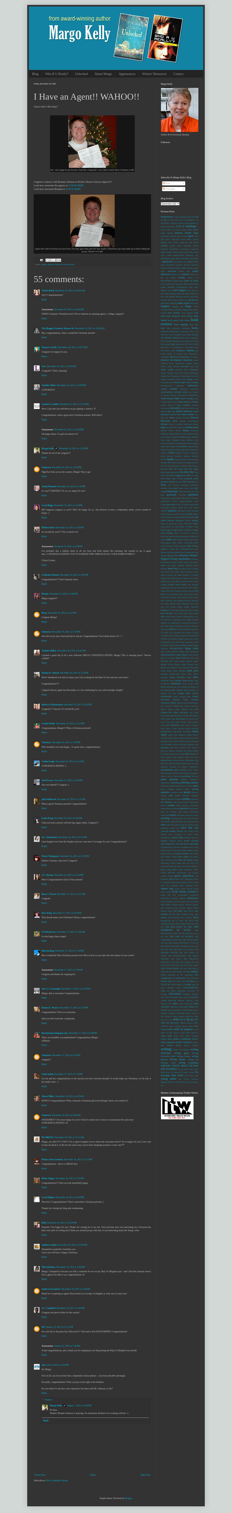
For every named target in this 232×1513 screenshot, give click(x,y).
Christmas (194, 370)
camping (190, 350)
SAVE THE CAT (189, 828)
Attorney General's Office (170, 268)
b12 (197, 278)
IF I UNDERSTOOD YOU (187, 549)
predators (164, 767)
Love (168, 642)
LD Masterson (49, 932)
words (169, 1029)
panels (175, 744)
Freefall (180, 479)
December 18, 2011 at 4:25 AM (69, 1096)
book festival (186, 316)
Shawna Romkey (182, 853)
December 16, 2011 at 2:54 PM (74, 673)
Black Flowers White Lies (178, 300)
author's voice (176, 274)
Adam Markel (193, 230)
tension (164, 917)
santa (196, 825)
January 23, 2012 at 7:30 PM (67, 1346)
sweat (176, 908)
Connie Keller (48, 723)
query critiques (167, 789)
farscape (178, 459)
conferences (192, 385)
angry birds (183, 252)
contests (173, 389)
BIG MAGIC (170, 297)
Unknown (46, 467)
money (172, 681)
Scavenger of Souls (182, 834)
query (195, 786)
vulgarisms (174, 1007)
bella (191, 287)
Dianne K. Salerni (50, 673)
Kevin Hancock (192, 601)
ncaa (191, 709)
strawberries (165, 898)
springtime (189, 879)
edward (195, 434)
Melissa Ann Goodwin (52, 1159)
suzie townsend (167, 908)
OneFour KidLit (184, 728)
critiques (194, 402)
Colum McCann (167, 382)
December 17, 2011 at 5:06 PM (83, 1033)
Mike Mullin (193, 674)
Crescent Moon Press (168, 402)
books (195, 327)
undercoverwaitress (51, 1289)
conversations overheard (171, 392)
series (174, 850)
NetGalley (184, 712)
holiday (195, 520)
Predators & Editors (178, 767)
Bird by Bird (189, 297)
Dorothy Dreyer (167, 430)
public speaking (169, 779)
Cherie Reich (48, 290)
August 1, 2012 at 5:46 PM (79, 1405)
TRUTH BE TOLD (168, 984)
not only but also (192, 719)
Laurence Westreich (183, 617)
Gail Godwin (173, 485)
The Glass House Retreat (170, 943)
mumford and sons (173, 687)
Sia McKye (193, 857)
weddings (171, 1013)
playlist (169, 757)
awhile (190, 278)
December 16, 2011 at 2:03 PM (74, 575)
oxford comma (173, 741)
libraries (173, 629)
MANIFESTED (176, 648)
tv (183, 984)
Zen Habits (177, 1082)
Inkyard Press (173, 555)
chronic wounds (167, 373)
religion (186, 812)
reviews (195, 815)
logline (181, 639)
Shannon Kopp (192, 850)
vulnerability (183, 1007)
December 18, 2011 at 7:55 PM (70, 1178)
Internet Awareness (191, 562)
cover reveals (167, 398)
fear (169, 462)
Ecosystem (194, 430)
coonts (185, 392)
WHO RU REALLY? (170, 1023)
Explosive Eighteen (182, 456)
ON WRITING (172, 725)
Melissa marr (166, 668)
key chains (165, 604)
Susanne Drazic (178, 905)
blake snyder (184, 303)
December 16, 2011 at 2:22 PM (62, 613)
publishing (175, 783)
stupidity (182, 898)
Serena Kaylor (166, 850)
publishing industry (189, 782)
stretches (174, 898)
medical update (192, 661)
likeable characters (191, 629)
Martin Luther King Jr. (179, 655)
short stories (183, 857)
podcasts (180, 757)
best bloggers (179, 290)
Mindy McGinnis (177, 677)
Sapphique (164, 828)
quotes (187, 792)
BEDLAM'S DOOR (190, 284)
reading (170, 805)
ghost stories (184, 488)
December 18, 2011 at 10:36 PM (62, 1223)
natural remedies (181, 709)
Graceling (182, 495)
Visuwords (188, 1004)
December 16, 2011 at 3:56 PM (66, 742)
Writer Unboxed (191, 1036)
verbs (196, 1000)
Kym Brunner (167, 613)
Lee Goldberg (172, 623)
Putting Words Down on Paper (181, 786)
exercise (170, 456)
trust (196, 981)
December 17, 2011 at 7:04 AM (71, 932)
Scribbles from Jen (191, 838)
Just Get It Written (191, 588)
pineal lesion (169, 754)
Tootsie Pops (166, 981)
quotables (165, 792)
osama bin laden (192, 738)
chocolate (185, 366)
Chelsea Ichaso (192, 363)
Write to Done (179, 1033)
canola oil (171, 354)
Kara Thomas (175, 591)
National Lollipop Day (174, 706)
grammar (193, 494)
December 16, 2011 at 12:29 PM (69, 429)
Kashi (183, 591)
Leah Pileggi (186, 620)
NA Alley (172, 693)
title (173, 978)
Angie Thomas (172, 252)
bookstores (184, 331)
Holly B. (164, 524)
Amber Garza (175, 246)
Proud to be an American (171, 776)
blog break (194, 303)
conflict (164, 389)
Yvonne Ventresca (191, 1079)
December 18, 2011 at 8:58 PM (70, 1197)
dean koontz (188, 414)
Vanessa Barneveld (168, 1000)
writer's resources (184, 1042)
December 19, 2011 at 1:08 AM (70, 1267)
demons (183, 421)
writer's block (166, 1039)
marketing (165, 655)
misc (195, 677)
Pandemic (168, 744)
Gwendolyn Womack (169, 508)
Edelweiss (164, 434)
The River (176, 962)
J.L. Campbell (48, 1308)
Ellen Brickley (48, 1267)
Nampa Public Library (188, 693)
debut (175, 421)
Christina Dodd (181, 370)
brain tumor (186, 335)
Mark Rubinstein (191, 652)
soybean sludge (167, 876)
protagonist (194, 773)
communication (166, 386)
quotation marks (177, 792)
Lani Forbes (178, 613)
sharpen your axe (167, 854)
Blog (35, 74)
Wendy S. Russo (171, 1016)
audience (190, 268)
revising (165, 818)
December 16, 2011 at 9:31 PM (72, 837)
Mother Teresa (181, 680)
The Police (176, 959)
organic (175, 738)
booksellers (165, 331)
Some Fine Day (171, 866)
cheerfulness (179, 363)
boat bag (175, 310)
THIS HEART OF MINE (181, 972)
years (186, 1076)
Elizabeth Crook (173, 443)
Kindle (179, 607)
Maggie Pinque (186, 645)
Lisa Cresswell (175, 632)
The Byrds (189, 921)
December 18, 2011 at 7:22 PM (78, 1159)
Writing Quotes (177, 1059)
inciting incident (173, 552)
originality (182, 738)
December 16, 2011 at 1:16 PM (71, 486)
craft (176, 398)
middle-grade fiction (177, 674)
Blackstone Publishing (169, 303)
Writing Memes (183, 1056)
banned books (178, 281)
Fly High (194, 475)
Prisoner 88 (177, 773)
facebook (195, 456)
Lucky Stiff (175, 642)
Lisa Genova (186, 632)
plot (174, 757)
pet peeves (189, 751)
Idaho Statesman (180, 546)
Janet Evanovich (186, 572)
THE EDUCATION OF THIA (178, 927)
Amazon (164, 246)
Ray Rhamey (166, 802)
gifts (192, 488)
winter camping (175, 1026)
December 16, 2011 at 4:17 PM (70, 761)
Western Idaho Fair (186, 1016)
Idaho (169, 539)
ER (43, 1327)
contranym (184, 389)
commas (194, 382)
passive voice (185, 748)
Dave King (47, 913)
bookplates (186, 328)
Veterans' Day (166, 1004)
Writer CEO (178, 1036)
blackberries (193, 300)
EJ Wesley (181, 437)
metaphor (164, 674)
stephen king (167, 888)
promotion (186, 773)
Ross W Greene (185, 822)
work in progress (183, 1029)
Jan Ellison (183, 569)
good (162, 495)
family (170, 459)
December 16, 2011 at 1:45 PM (70, 527)
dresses (178, 430)
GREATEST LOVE (169, 501)
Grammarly (165, 498)
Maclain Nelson (175, 645)
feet (197, 463)
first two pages (191, 469)
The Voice (183, 968)
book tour (165, 328)
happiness (172, 510)
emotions (183, 446)
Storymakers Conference (188, 895)
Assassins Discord (182, 265)
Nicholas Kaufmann (182, 716)
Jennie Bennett (49, 486)
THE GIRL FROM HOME (188, 940)
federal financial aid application (183, 463)
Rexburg (174, 818)
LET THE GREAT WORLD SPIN (173, 626)
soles (162, 866)
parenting (165, 747)
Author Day (184, 271)
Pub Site (195, 776)
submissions (192, 898)
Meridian (182, 671)
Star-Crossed (193, 882)
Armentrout (178, 262)
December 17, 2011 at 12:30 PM (75, 989)
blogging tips (177, 306)
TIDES (163, 975)
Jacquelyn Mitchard (184, 565)
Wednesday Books (183, 1013)
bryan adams (165, 344)
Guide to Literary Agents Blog (187, 504)
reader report (177, 802)
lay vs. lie (194, 617)
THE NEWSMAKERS (177, 956)
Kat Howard (190, 591)
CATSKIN (164, 357)
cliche (192, 376)
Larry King (188, 613)
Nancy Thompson (50, 856)
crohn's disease (167, 405)
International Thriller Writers (172, 562)
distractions (188, 424)
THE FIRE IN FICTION (181, 936)
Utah (162, 997)
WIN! (196, 1023)
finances (195, 466)
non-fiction (180, 719)
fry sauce (178, 482)
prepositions (193, 767)
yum (180, 1079)
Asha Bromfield (167, 265)
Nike (173, 719)
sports (171, 879)
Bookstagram (175, 331)
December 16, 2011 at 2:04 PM (63, 594)
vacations (194, 997)
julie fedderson (49, 799)
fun (197, 482)
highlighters (179, 520)
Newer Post (40, 1475)
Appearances (127, 74)
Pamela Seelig (185, 741)
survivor (190, 901)
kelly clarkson (182, 597)
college (189, 379)
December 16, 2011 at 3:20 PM (78, 704)
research (172, 815)
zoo (162, 1085)
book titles (194, 325)
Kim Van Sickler (168, 607)
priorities (169, 773)
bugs (173, 344)
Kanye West (165, 591)
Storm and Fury (168, 895)
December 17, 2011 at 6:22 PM (66, 1055)
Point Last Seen (191, 757)
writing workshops (188, 1063)
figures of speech (181, 466)
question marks (182, 789)
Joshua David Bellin (177, 584)
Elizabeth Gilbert (186, 443)
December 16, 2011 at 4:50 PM (68, 780)
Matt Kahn (190, 658)
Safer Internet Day (177, 825)
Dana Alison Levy (191, 408)
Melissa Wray (176, 668)
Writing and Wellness (181, 1050)
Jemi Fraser (47, 780)
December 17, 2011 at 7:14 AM (69, 951)
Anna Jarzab (193, 252)
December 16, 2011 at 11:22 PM (74, 856)
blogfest (165, 306)
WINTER (164, 1026)
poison (175, 760)
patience (195, 748)
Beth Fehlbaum (170, 294)
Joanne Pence (166, 581)
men (191, 668)
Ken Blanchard (179, 601)
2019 (193, 217)
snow (193, 863)
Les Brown (194, 623)
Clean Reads (185, 376)
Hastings (169, 514)
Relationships (193, 808)
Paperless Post (192, 744)
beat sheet (179, 284)
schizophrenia (166, 838)
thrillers (194, 971)
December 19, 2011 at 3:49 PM (70, 1308)
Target (170, 911)
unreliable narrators (190, 994)
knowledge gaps (182, 610)
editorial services (180, 434)
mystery (179, 690)
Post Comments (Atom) (57, 1480)
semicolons (177, 847)
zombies (195, 1082)
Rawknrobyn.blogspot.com (55, 1033)
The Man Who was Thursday (182, 949)
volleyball (165, 1007)
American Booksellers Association (175, 249)
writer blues (166, 1036)
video (175, 1003)
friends (172, 482)
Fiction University (167, 466)
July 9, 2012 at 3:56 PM (58, 1365)
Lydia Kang (47, 818)
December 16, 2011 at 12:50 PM (66, 467)
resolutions (181, 815)
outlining (164, 741)
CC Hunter (194, 357)
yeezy (191, 1076)
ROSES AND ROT (172, 822)
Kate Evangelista (172, 594)
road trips (187, 818)
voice (195, 1003)
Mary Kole (181, 658)
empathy (191, 446)
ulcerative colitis (174, 988)
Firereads (164, 469)
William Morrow (186, 1023)
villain (181, 1004)
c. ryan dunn (188, 347)
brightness (194, 338)
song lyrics (172, 869)
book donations (173, 316)
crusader (186, 405)
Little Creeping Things (177, 636)
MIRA (189, 677)
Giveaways (172, 491)
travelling (190, 981)
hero (184, 517)
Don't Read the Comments (175, 427)
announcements (178, 255)
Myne (44, 613)
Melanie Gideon (167, 664)
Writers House (68, 264)
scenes (196, 834)
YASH (180, 1075)
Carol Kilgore (48, 1197)
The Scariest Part (187, 962)
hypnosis (185, 536)
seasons (164, 841)
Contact (178, 74)
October (184, 722)
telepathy (184, 914)
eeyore (163, 437)
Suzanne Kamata (191, 905)
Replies (48, 1399)
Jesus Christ (193, 578)
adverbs (173, 236)
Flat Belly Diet (187, 472)
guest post (171, 504)
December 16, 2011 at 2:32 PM (66, 632)
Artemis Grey (192, 262)
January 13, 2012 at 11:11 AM (59, 1327)
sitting (179, 863)
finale (190, 466)
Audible (184, 268)
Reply (44, 299)
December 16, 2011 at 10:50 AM (90, 328)
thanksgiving (165, 921)
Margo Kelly (48, 448)
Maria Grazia (166, 652)
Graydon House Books (178, 498)
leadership (176, 620)
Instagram (194, 559)
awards (181, 277)
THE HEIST (175, 946)
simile (175, 860)
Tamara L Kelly (49, 347)
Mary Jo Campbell (168, 658)
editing (171, 434)
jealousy (170, 575)
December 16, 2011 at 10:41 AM (70, 290)
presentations (167, 770)
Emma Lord (174, 446)
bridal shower (185, 338)
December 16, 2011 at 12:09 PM (71, 385)
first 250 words (176, 469)
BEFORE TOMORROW (177, 287)
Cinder (163, 376)
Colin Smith (47, 1074)
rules (163, 824)
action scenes (181, 230)
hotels (163, 527)
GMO (181, 492)
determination (193, 421)
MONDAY (165, 681)
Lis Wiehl (164, 632)
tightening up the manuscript (180, 975)
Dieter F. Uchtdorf (176, 424)
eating (185, 430)
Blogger (128, 1498)
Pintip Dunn (190, 754)
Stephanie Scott (192, 886)
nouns (163, 722)
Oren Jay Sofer (166, 738)
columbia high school (182, 382)
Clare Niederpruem (173, 376)
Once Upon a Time (169, 728)
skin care (185, 863)
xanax (190, 1069)
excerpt (185, 453)
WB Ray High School (190, 1010)
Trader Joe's (181, 981)
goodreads (171, 495)
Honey (180, 524)
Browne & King (192, 341)
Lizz (44, 366)
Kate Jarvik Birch (186, 594)
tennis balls (193, 914)
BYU (166, 347)
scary (170, 834)
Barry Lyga (165, 284)
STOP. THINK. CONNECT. (185, 892)
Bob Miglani (183, 310)
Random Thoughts (174, 799)
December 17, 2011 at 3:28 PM (74, 1007)
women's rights (187, 1026)
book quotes (173, 320)
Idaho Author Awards (181, 540)
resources (188, 815)
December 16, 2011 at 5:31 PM (71, 799)
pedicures (164, 751)
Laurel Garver (170, 617)
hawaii (175, 514)
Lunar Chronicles (186, 642)
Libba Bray (165, 629)
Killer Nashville (183, 604)
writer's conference (182, 1039)
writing (166, 1049)
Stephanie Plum (177, 886)
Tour (174, 981)
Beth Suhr (181, 294)
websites (164, 1013)
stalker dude (175, 882)
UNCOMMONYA (190, 988)
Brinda (45, 594)
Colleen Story (180, 379)
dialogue (164, 424)
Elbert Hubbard (192, 437)
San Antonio (189, 825)
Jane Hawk (165, 572)
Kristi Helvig (193, 610)
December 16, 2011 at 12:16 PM (74, 404)
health (189, 514)
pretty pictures (180, 770)
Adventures (165, 236)
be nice (172, 284)
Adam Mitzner (167, 233)
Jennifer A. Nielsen (190, 575)
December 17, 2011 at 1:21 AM (71, 894)
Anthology (190, 255)
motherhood (165, 684)
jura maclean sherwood (175, 588)
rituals (180, 818)
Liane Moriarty (192, 626)
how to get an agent (169, 530)
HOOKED (188, 524)
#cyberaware (167, 217)
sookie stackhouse (185, 870)
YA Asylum (174, 1072)
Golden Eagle (48, 761)
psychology (186, 776)
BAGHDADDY (167, 281)
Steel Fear (165, 886)
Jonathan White (187, 581)
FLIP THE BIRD (167, 475)
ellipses (195, 443)
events (171, 452)
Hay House (182, 514)
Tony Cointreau (192, 978)
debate (171, 418)
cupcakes (195, 405)
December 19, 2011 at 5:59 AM (76, 1289)
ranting (186, 798)
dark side (171, 411)
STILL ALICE (166, 892)
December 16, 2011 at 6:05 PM (68, 818)
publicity (184, 779)
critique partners (184, 402)
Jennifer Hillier (49, 650)
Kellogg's (172, 597)
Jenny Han (175, 578)
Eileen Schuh (171, 437)
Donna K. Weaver (50, 1007)
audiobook (172, 271)
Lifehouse (180, 629)
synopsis (182, 908)
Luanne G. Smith (50, 404)
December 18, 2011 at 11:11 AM (69, 1137)
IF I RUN (171, 549)
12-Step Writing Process (182, 217)
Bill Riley (180, 297)
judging (163, 588)
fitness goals (165, 472)
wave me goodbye (174, 1010)
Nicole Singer (166, 719)
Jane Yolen (175, 572)
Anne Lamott (166, 255)
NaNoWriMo (166, 696)
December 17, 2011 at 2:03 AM (67, 913)
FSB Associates (188, 482)
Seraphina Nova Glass (189, 847)
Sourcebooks (181, 873)
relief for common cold (171, 812)
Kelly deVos (193, 597)
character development (171, 360)
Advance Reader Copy (186, 233)
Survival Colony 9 (180, 901)
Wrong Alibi (183, 1069)
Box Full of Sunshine (173, 335)
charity (195, 360)
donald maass (192, 427)
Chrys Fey (178, 373)
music (173, 690)
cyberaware (165, 408)
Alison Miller (48, 1096)
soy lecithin (193, 873)
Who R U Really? (56, 74)
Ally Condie (173, 242)
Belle (44, 1223)
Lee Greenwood (184, 623)
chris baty (194, 366)
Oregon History (192, 735)
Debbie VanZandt (182, 418)
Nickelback (194, 716)
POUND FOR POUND (177, 763)
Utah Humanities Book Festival (177, 997)
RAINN (177, 796)
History (188, 520)
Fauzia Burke (187, 459)
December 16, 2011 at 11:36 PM (68, 875)
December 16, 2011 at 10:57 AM (72, 347)
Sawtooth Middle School (171, 831)
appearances (168, 261)
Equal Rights (181, 450)
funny (163, 485)
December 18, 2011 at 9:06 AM (66, 1115)
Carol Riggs (47, 505)
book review (184, 320)
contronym (194, 389)
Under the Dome (168, 991)
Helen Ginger (48, 1178)
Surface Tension (167, 901)
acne (173, 230)
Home (93, 1475)
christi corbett (167, 370)
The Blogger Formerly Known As (58, 328)
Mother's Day (193, 681)
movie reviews (188, 684)
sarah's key (174, 828)
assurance (194, 265)
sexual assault (182, 850)
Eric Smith (190, 450)
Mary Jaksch (193, 655)
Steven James (180, 889)
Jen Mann (178, 575)
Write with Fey (192, 1033)
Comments (169, 189)
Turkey (179, 984)
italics (174, 565)
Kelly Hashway (167, 601)
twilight (188, 984)
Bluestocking (48, 951)
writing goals (181, 1053)
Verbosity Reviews (185, 1000)
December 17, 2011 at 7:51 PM (68, 1074)
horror (195, 524)
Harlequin (181, 511)
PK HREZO (48, 1137)
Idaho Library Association (182, 543)
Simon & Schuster (185, 860)
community (180, 386)
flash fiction (175, 472)
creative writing (186, 398)
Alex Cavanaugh (172, 239)
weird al (195, 1013)
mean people (179, 661)
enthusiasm (171, 450)
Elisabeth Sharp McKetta (182, 440)
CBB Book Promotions (179, 357)
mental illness (172, 671)
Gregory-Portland (185, 501)
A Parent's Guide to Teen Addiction (183, 223)
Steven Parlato (192, 889)
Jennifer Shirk (49, 385)
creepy (195, 399)
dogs (163, 427)
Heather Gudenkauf (174, 517)
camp (172, 350)
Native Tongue (167, 709)
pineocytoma (179, 754)
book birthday (174, 313)
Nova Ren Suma (173, 722)
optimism (181, 735)
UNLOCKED (174, 994)
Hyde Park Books (167, 536)
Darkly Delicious (184, 411)
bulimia (178, 344)
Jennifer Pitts (166, 578)
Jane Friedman (193, 569)
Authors (185, 274)
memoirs (185, 668)
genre (176, 488)
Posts (166, 183)
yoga (196, 1076)
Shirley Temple (171, 857)
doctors (195, 424)
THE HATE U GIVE (187, 943)
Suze (44, 1365)
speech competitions (184, 876)
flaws (196, 472)
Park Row (174, 748)
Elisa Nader (166, 440)
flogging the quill (182, 475)
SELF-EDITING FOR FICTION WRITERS (179, 844)
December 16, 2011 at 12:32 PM (73, 448)
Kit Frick (172, 610)
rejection (184, 808)
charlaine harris (167, 363)
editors (189, 434)
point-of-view (166, 760)
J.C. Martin (47, 875)
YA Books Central (187, 1072)
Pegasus (172, 751)
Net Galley (173, 712)
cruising (178, 405)
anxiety (178, 258)
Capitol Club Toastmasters (187, 354)
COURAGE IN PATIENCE (187, 395)
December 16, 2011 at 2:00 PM (68, 546)
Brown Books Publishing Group (173, 341)
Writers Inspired (191, 1045)
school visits (177, 837)
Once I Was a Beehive (189, 725)
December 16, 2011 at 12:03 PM (61, 366)
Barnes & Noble (191, 281)
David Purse (176, 414)
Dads (183, 408)
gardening (184, 485)
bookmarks (176, 328)
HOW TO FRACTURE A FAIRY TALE (182, 527)
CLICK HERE (76, 185)
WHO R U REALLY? (185, 1019)
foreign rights (170, 479)
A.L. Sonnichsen (50, 837)
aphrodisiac (185, 258)
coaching (170, 379)
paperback (182, 744)
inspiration (184, 558)
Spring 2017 (179, 879)
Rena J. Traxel (49, 894)
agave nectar (182, 236)
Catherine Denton (50, 575)
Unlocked (81, 74)
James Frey (172, 568)
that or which (177, 921)
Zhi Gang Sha (186, 1082)
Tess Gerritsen (186, 917)
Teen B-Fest (188, 911)
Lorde (163, 642)
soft (197, 863)
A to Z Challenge (186, 226)
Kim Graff (194, 604)
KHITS (173, 604)
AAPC (168, 230)
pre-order (194, 763)
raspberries (194, 799)
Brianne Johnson (55, 264)
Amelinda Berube (191, 246)
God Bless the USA (191, 492)
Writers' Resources (154, 74)
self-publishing (166, 847)
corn (190, 392)
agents (44, 264)
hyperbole (178, 536)
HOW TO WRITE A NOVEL (186, 533)
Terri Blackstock (174, 917)
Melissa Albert (180, 664)
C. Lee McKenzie (175, 347)
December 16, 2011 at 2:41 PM (72, 650)
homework (173, 524)
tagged (189, 908)
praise (189, 763)
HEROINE (190, 517)
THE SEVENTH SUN (174, 965)
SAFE (168, 825)
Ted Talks (178, 911)
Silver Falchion (166, 860)
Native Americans (191, 706)
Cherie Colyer (166, 366)
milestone (164, 677)
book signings (181, 324)
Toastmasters (180, 978)
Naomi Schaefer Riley (182, 697)
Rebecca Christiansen (52, 704)
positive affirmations (186, 760)
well (162, 1016)
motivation (176, 683)
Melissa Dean (48, 527)
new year (170, 715)
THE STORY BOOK (170, 968)
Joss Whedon (193, 585)
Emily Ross (165, 446)
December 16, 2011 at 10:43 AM (69, 309)
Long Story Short (191, 639)
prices (190, 770)
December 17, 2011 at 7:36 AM (68, 970)
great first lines (192, 498)
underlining (181, 991)
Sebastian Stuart (175, 841)
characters (187, 360)
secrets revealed (191, 841)
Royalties (194, 822)
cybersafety (175, 408)
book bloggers (187, 313)
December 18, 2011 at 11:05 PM (72, 1245)
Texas (195, 917)
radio (171, 795)
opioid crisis (172, 735)
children (177, 366)
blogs (188, 306)
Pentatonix (180, 751)
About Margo (103, 74)
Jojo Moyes (176, 581)
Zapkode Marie (166, 1082)
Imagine (164, 552)
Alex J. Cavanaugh (51, 989)
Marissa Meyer (178, 652)
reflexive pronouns (172, 808)
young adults (168, 1078)
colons (196, 379)
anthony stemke (49, 1245)
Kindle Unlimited (191, 607)
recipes (178, 805)
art (185, 262)
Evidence (178, 453)
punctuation (165, 786)
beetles (163, 287)
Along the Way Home (189, 242)
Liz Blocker (172, 639)
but (183, 344)
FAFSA (163, 459)
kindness (164, 610)
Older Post (145, 1475)
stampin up (184, 882)
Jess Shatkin (184, 578)
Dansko (163, 411)
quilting (195, 789)
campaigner (180, 350)
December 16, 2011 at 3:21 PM (70, 723)
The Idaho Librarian (187, 946)
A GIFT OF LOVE (175, 220)
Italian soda (165, 565)
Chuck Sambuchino (190, 373)
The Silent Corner (191, 965)
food (162, 479)
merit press (192, 670)
